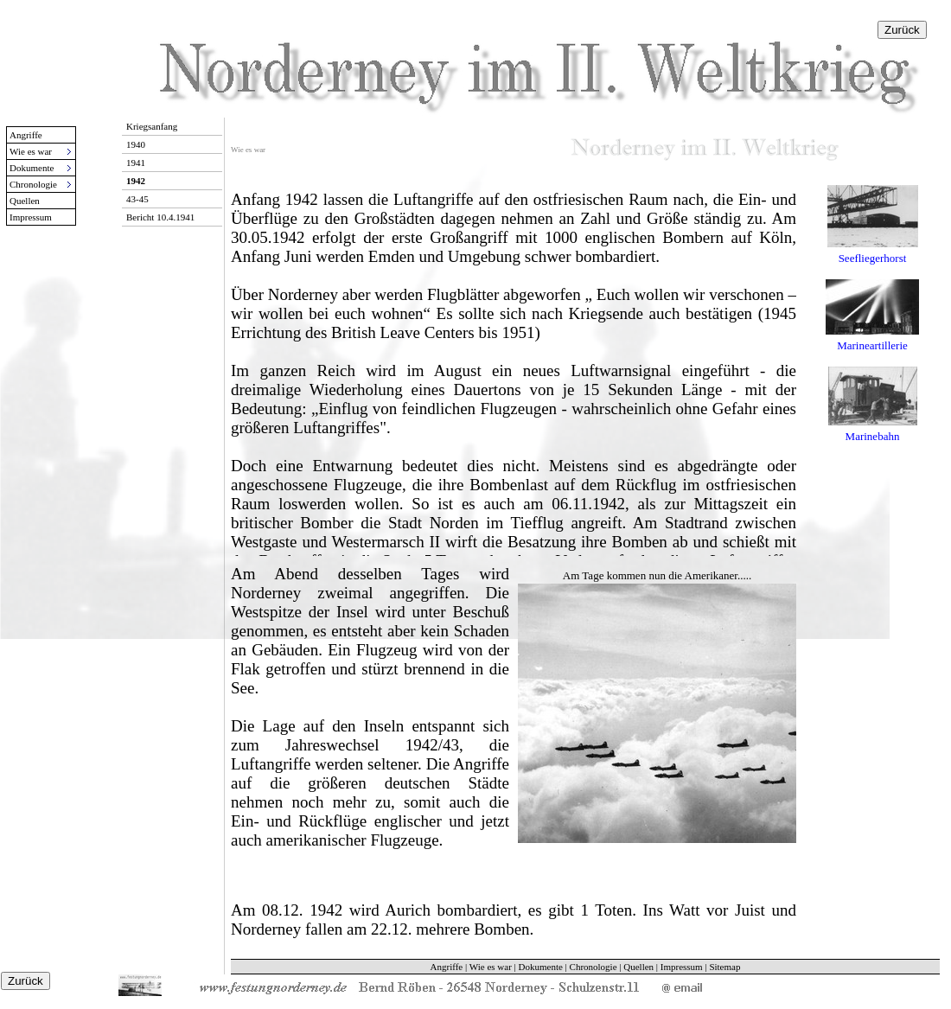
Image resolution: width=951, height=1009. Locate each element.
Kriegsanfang (151, 126)
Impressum (31, 217)
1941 (135, 162)
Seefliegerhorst (873, 258)
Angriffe (26, 135)
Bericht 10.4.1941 (160, 217)
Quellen (25, 200)
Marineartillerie (872, 345)
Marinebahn (873, 436)
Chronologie (593, 966)
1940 (135, 144)
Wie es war (490, 966)
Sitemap (724, 966)
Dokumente (541, 966)
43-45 (137, 199)
